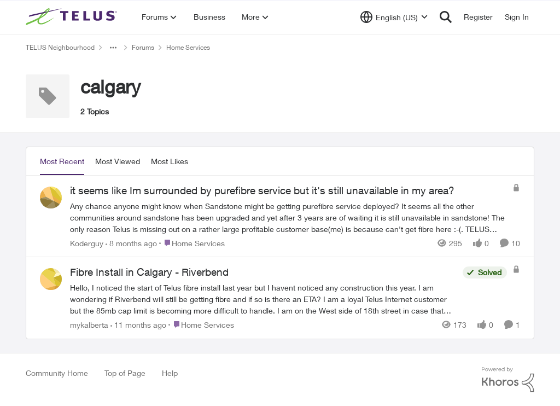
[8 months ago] (131, 242)
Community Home (57, 373)
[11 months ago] (138, 324)
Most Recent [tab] (62, 161)
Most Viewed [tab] (117, 161)
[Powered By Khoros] (508, 379)
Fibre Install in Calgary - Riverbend (149, 272)
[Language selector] (394, 17)
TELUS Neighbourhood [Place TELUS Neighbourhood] (60, 47)
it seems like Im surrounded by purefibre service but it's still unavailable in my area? (262, 190)
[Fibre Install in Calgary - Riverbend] (263, 299)
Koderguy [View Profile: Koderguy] (86, 242)
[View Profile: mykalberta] (51, 279)
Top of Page (124, 373)
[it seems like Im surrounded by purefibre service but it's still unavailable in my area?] (288, 217)
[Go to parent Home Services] (192, 242)
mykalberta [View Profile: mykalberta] (89, 324)
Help (170, 373)
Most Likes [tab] (169, 161)
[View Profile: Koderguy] (51, 197)
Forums (143, 47)
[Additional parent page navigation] (113, 47)
